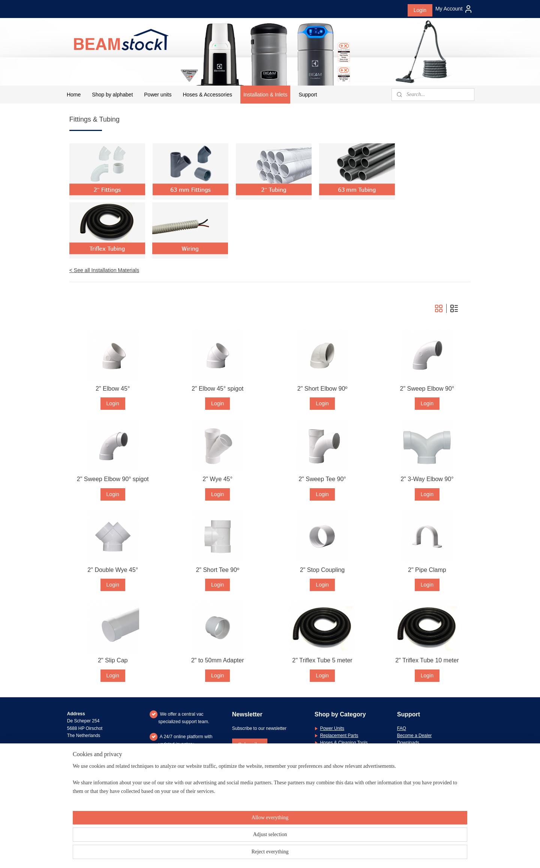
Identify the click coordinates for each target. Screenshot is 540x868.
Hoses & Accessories (207, 95)
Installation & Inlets (265, 95)
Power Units (332, 728)
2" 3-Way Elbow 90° (426, 479)
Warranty (406, 749)
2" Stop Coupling (322, 570)
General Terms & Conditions (425, 757)
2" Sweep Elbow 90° (427, 388)
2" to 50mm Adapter (217, 660)
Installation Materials (340, 749)
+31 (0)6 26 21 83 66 (98, 778)
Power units (157, 95)
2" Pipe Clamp (427, 570)
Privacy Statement (415, 764)
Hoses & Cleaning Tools (344, 742)
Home (74, 95)
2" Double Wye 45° (113, 570)
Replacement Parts (339, 735)
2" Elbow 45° (113, 388)
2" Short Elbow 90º (322, 388)
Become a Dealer (414, 735)
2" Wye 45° (218, 479)
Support (307, 95)
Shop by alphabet (112, 95)
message (446, 778)
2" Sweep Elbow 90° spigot (113, 479)
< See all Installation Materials (104, 270)
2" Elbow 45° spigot (217, 388)
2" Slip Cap (113, 660)
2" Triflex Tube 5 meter (322, 660)
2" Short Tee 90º (217, 570)
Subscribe (249, 745)
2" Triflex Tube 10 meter (427, 660)
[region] (220, 842)
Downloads (408, 742)
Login (420, 10)
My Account (454, 9)
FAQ (401, 728)
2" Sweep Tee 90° (322, 479)
